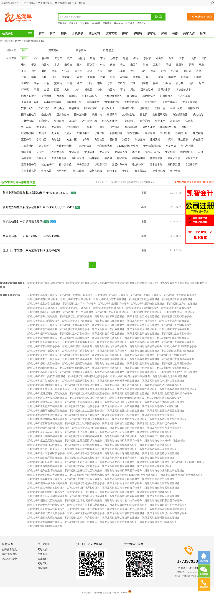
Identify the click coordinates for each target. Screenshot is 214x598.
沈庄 (54, 77)
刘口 (194, 58)
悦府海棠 (145, 108)
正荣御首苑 (63, 114)
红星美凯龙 (141, 170)
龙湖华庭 (89, 152)
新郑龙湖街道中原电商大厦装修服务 (47, 475)
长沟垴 (197, 77)
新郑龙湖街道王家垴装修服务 (43, 342)
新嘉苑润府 (116, 133)
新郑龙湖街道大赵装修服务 (107, 368)
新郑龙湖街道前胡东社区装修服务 (46, 453)
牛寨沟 (91, 77)
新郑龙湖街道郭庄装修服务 (109, 316)
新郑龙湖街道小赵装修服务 (42, 372)
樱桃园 (88, 89)
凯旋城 (42, 133)
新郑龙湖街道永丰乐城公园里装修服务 (48, 389)
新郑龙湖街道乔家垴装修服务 (173, 338)
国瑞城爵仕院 (74, 102)
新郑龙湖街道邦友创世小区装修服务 (47, 483)
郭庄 (145, 64)
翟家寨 (124, 77)
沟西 (191, 83)
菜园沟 (45, 64)
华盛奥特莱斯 (64, 145)
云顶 (200, 152)
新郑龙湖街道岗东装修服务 (144, 359)
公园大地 (160, 108)
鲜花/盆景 (129, 23)
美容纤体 (141, 23)
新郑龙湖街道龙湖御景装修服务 (44, 436)
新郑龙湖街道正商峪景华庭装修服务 (164, 402)
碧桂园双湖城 (159, 114)
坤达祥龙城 (184, 96)
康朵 (36, 83)
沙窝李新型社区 (113, 96)
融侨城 (108, 158)
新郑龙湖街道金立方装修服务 (158, 479)
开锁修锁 (62, 23)
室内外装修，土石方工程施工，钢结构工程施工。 (34, 236)
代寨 (23, 77)
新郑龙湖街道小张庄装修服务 (108, 325)
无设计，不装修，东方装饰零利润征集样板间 (31, 250)
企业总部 (46, 114)
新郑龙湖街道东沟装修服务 (174, 329)
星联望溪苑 (187, 145)
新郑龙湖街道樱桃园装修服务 (173, 368)
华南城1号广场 (168, 127)
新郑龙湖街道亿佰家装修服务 (81, 432)
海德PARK (193, 108)
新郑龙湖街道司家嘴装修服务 (111, 359)
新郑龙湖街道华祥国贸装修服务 (126, 397)
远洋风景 (46, 170)
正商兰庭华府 (169, 102)
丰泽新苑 (165, 133)
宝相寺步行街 (152, 152)
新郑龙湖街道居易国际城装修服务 (83, 440)
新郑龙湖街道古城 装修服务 (176, 308)
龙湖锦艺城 (128, 114)
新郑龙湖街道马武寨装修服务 (78, 350)
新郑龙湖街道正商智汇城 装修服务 (178, 372)
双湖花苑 (160, 120)
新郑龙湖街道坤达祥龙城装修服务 (163, 385)
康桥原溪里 (45, 145)
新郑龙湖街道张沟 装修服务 (75, 308)
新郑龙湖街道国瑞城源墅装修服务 (178, 389)
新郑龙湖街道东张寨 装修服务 (43, 303)
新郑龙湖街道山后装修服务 (144, 350)
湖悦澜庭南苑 (131, 102)
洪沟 (102, 77)
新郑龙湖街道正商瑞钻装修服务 (44, 423)
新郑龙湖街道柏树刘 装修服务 (180, 295)
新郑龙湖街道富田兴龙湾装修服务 (88, 496)
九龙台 (55, 133)
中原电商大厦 (84, 145)
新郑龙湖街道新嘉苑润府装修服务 (158, 449)
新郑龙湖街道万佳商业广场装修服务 (157, 423)
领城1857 (187, 127)
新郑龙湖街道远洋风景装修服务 (44, 517)
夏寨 (54, 71)
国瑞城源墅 (93, 102)
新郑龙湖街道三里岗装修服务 (43, 320)
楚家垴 (58, 83)
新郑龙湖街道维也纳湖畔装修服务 (83, 500)
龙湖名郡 (57, 139)
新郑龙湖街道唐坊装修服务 (174, 320)
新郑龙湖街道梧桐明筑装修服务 (44, 526)
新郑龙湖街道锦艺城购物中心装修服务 (48, 427)
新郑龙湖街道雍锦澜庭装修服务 (44, 522)
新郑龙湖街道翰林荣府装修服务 (126, 496)
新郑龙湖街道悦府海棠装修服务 (44, 406)
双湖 (132, 83)
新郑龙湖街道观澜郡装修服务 (78, 380)
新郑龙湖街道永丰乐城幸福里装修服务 (93, 389)
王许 (79, 64)
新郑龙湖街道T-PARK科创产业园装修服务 (135, 475)
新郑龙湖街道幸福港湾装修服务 (84, 453)
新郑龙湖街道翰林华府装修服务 (82, 517)
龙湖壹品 (104, 152)
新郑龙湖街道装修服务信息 (18, 182)
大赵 (66, 89)
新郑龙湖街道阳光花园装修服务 (44, 500)
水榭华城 (100, 133)
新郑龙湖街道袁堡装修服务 (177, 333)
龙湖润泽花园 (180, 114)
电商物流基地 (104, 145)
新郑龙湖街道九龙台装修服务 (155, 445)
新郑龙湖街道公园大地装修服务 (82, 406)
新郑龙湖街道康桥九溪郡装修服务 (123, 440)
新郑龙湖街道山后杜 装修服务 (43, 312)
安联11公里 (27, 108)
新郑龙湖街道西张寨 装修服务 (112, 312)
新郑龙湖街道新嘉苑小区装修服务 (160, 453)
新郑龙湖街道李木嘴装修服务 (43, 346)
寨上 (148, 77)
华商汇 (126, 170)
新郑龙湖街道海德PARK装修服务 (160, 406)
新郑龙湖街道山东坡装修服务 (111, 346)
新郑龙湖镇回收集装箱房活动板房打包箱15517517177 (36, 192)
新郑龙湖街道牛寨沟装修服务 (78, 342)
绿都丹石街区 (28, 96)
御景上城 (26, 152)
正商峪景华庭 (126, 108)
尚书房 (136, 152)
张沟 (23, 64)
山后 (46, 83)
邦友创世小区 (56, 152)
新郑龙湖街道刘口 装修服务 (182, 303)
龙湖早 (18, 41)
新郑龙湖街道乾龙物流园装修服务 (83, 445)
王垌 (69, 83)
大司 (132, 71)
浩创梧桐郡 (151, 102)
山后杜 (68, 64)
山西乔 (134, 64)
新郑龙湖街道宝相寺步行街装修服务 (122, 487)
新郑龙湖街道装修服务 (34, 41)
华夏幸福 (171, 145)
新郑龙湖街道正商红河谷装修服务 (123, 385)
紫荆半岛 (97, 114)
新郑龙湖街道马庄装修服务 (109, 320)
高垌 (36, 89)
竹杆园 (175, 71)
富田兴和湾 (164, 89)
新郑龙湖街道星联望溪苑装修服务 (83, 479)
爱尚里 (113, 139)
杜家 (112, 77)
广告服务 (43, 554)
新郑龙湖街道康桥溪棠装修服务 (82, 466)
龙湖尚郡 (130, 120)
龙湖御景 (57, 127)
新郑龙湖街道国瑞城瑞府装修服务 (83, 402)
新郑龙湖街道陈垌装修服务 (75, 338)
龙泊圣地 (41, 158)
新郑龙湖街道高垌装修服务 (177, 363)
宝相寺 (157, 64)
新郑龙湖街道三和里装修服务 (121, 436)
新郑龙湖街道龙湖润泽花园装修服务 (90, 419)
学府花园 (41, 139)
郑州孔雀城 (95, 170)
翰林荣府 (94, 158)
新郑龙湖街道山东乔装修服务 (108, 329)
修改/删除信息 (64, 2)
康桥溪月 (112, 114)
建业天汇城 (158, 170)
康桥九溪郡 (148, 127)
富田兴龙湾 (78, 158)
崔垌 (135, 58)
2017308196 (195, 568)
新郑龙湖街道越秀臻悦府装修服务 (83, 385)
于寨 (33, 64)
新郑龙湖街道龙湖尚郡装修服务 (89, 427)
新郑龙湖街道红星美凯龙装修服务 (118, 522)
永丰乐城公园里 (30, 102)
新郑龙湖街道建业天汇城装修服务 (158, 522)
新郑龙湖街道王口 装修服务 (42, 308)
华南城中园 (83, 133)
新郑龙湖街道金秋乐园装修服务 (82, 423)
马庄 (201, 64)
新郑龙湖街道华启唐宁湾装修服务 (46, 504)
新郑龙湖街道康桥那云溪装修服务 (163, 500)
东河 (163, 71)
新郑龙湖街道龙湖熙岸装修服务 (161, 487)
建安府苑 (198, 133)
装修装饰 (81, 50)
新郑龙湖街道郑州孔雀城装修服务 (160, 517)
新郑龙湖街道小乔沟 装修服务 (79, 303)
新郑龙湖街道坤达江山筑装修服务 (120, 517)
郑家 (153, 71)
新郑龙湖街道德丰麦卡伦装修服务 (123, 500)
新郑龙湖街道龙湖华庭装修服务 (124, 483)
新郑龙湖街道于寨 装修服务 (108, 308)
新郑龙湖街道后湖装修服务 (177, 325)
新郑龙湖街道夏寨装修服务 (75, 325)
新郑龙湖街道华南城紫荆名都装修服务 (181, 475)
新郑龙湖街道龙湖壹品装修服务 (161, 483)
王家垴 (78, 77)
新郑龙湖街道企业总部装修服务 (87, 410)
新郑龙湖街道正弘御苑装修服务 (82, 457)
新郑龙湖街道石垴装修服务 (109, 372)
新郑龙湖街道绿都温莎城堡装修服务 (88, 376)
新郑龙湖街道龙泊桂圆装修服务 (117, 462)
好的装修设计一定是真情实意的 (23, 221)
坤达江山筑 (78, 170)
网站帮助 (43, 563)
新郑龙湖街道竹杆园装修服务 (108, 333)
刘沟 (89, 83)
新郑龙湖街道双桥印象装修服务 (44, 385)
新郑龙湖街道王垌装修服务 (42, 355)
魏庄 (69, 58)
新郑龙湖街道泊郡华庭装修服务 (117, 492)
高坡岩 (187, 71)
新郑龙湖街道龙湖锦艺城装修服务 (120, 415)
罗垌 (191, 64)
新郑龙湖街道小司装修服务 (142, 320)
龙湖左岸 (74, 152)
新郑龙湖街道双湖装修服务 (77, 359)
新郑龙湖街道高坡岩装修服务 (143, 333)
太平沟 (78, 71)
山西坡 (172, 77)
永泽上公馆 (176, 108)
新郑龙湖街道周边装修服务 (142, 372)
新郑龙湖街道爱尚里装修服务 (153, 462)
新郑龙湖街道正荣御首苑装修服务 (125, 410)
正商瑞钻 (44, 120)
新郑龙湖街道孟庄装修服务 (75, 355)
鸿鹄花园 (74, 108)
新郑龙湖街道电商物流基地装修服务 (90, 475)
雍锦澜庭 (112, 170)
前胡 (168, 64)
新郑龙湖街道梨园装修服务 (75, 368)
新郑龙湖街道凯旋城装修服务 (121, 445)
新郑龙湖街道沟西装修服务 (77, 363)
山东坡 (159, 77)
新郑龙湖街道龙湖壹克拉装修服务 (46, 487)
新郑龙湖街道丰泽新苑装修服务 (122, 453)
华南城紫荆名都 (152, 145)
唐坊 (33, 71)
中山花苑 (26, 127)
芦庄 (44, 77)
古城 (56, 64)
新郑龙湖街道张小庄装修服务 (43, 363)
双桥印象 (132, 96)
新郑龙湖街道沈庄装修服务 (139, 338)
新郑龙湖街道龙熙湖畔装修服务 (169, 376)
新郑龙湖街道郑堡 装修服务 (144, 299)
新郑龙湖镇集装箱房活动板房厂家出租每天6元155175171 (38, 207)
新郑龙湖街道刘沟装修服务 (107, 355)
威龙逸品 (59, 108)
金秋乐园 (59, 120)
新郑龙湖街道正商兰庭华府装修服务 (172, 393)
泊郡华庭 (26, 158)
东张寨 (147, 58)
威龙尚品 (198, 114)
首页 (41, 33)
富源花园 (175, 120)
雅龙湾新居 (186, 152)
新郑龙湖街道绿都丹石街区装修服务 (130, 376)
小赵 (99, 89)
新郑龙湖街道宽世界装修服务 (158, 415)
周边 (132, 89)
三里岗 (180, 64)
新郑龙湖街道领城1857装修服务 (44, 445)
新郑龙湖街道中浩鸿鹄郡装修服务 (83, 436)
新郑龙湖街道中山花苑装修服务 (117, 432)
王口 (204, 58)
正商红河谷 (166, 96)
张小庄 (180, 83)
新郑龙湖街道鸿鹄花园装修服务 (44, 402)
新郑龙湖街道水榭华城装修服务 (119, 449)
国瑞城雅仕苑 (28, 114)
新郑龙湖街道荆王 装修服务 (113, 303)
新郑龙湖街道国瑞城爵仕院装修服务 (137, 389)
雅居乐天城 (108, 108)
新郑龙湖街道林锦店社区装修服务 (83, 470)
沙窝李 (114, 58)
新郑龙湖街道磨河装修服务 (42, 325)
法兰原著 (115, 127)
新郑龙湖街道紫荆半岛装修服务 (44, 415)
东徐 (102, 64)
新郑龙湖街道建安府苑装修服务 (44, 457)
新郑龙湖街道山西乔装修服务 (76, 316)
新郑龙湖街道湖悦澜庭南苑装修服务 (90, 393)
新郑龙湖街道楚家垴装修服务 (178, 350)
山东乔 (121, 71)
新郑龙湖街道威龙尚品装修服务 (129, 419)
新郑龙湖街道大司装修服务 (142, 329)
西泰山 (182, 58)
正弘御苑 (26, 139)
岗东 (155, 83)
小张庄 (65, 71)
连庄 (99, 71)
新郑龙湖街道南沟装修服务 (75, 329)
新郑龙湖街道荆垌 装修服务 (42, 299)
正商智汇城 (147, 89)
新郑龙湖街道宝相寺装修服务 (143, 316)
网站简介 (43, 549)
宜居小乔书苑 (28, 164)
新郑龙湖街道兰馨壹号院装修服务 (168, 419)
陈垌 (33, 77)
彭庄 (201, 83)
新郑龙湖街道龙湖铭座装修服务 (154, 432)
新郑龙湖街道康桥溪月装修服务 (82, 415)
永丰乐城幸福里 (52, 102)
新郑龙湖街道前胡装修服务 (177, 316)
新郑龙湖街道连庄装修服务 (42, 329)
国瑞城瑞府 (90, 108)
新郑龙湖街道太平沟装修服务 (143, 325)
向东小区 (72, 139)
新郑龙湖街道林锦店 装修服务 (76, 295)
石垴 (122, 89)
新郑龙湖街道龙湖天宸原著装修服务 (47, 397)
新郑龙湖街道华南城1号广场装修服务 (165, 440)
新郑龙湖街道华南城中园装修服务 (81, 449)
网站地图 (43, 568)
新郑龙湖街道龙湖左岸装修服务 (87, 483)
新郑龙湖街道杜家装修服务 (144, 342)
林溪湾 (169, 139)
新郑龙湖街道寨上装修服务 (77, 346)
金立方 (40, 152)
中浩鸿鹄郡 (73, 127)
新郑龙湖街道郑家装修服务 (42, 333)
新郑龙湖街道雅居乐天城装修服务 (123, 402)
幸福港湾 (150, 133)
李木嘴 (136, 77)
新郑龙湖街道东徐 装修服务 (146, 312)
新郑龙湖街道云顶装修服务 (82, 492)
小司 (23, 71)
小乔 (34, 58)
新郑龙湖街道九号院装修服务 (81, 462)
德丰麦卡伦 (156, 158)
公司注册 (73, 23)
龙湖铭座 (41, 127)
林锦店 (45, 58)
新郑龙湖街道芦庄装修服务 (107, 338)
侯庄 (112, 64)
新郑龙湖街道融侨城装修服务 (163, 496)
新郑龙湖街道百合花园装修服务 (126, 427)
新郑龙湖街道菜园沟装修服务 (142, 308)
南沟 (110, 71)
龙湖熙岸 (170, 152)
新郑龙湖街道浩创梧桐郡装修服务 (130, 393)
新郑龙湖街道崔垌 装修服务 (177, 299)
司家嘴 (144, 83)
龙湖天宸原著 (189, 102)
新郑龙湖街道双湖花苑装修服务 (164, 427)
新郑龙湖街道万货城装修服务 (43, 380)
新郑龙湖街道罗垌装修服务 (77, 320)
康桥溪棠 (155, 139)
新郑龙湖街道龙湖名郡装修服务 (156, 457)
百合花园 (145, 120)
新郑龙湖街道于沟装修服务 (172, 355)
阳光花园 (122, 158)
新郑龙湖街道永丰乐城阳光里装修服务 (118, 380)
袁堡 (198, 71)
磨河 (44, 71)
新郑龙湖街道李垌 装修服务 (75, 299)
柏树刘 (81, 58)
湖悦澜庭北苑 (111, 102)
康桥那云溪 (174, 158)
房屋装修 (107, 23)
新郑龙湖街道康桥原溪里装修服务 (123, 470)
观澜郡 (73, 96)
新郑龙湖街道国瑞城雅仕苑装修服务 (47, 410)
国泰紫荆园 (80, 114)
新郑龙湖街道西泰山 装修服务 (147, 303)
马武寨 (25, 83)
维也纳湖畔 (138, 158)
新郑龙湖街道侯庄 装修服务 (179, 312)
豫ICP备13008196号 (118, 592)
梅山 (122, 64)
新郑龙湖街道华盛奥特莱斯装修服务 (164, 470)
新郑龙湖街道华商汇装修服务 (81, 522)
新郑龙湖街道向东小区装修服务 (44, 462)
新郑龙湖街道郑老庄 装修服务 (111, 295)
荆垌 (92, 58)
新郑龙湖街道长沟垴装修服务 (43, 350)
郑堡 (125, 58)
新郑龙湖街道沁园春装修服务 (188, 462)
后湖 (89, 71)
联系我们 (43, 559)
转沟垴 (167, 83)
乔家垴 (65, 77)
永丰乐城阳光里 (90, 96)
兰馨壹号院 (27, 120)
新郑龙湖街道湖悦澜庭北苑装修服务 (47, 393)
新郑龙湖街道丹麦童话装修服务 (44, 470)
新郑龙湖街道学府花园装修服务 (119, 457)
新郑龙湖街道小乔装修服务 (42, 295)
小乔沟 (160, 58)
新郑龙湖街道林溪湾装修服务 (118, 466)
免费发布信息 (9, 549)
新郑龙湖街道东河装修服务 (75, 333)
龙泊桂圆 (100, 139)
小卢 (77, 89)
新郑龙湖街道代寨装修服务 (42, 338)
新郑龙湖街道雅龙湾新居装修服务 (46, 492)
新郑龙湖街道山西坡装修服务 (145, 346)
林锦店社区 (27, 145)
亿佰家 (189, 120)
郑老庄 (58, 58)
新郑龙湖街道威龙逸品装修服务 (164, 397)
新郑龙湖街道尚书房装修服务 (83, 487)
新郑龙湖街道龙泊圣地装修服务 (154, 492)
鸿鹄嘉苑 (140, 139)
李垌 (102, 58)
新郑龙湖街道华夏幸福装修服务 (44, 479)
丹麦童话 (198, 139)
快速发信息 (46, 2)
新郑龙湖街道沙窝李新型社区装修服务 (163, 380)
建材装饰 (118, 23)
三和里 (88, 127)
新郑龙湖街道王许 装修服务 (78, 312)
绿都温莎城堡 (183, 89)
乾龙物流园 (27, 133)
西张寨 (91, 64)
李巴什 (121, 83)
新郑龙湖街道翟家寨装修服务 (178, 342)
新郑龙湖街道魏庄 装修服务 (146, 295)
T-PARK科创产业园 (127, 145)
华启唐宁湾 (191, 158)
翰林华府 (62, 170)
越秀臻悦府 (148, 96)
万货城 (60, 96)
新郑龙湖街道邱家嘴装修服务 (180, 346)
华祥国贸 (44, 108)
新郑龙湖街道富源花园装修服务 (44, 432)
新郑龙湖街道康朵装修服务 (112, 350)
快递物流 (96, 23)
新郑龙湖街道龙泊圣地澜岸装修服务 (47, 496)
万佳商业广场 (89, 120)
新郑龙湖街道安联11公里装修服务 (88, 397)
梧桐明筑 (175, 170)
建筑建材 (53, 50)
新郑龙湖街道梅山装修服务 (42, 316)
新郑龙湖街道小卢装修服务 (139, 368)
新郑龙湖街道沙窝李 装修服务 (109, 299)
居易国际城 (131, 127)
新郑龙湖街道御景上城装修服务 (122, 479)
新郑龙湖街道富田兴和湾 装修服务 (46, 376)
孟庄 (79, 83)
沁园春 (126, 139)
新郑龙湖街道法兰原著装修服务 (44, 440)
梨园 (56, 89)
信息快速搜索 (9, 559)
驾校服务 (84, 23)
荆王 (171, 58)
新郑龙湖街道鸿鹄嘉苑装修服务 (44, 466)
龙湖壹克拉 (121, 152)
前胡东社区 (133, 133)
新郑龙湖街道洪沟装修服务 (112, 342)
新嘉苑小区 (181, 133)
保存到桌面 (29, 2)
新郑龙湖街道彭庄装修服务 (109, 363)
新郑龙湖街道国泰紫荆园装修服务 (165, 410)
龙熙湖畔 (46, 96)
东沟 (143, 71)
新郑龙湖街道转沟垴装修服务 (178, 359)
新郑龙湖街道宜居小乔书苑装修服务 (87, 504)
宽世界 (143, 114)
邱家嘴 (184, 77)
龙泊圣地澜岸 (59, 158)
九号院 (85, 139)
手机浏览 (81, 2)
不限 (23, 50)
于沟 (110, 83)
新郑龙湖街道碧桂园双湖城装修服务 (47, 419)
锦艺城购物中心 (110, 120)
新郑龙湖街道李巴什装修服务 (43, 359)
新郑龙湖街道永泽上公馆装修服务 (120, 406)
